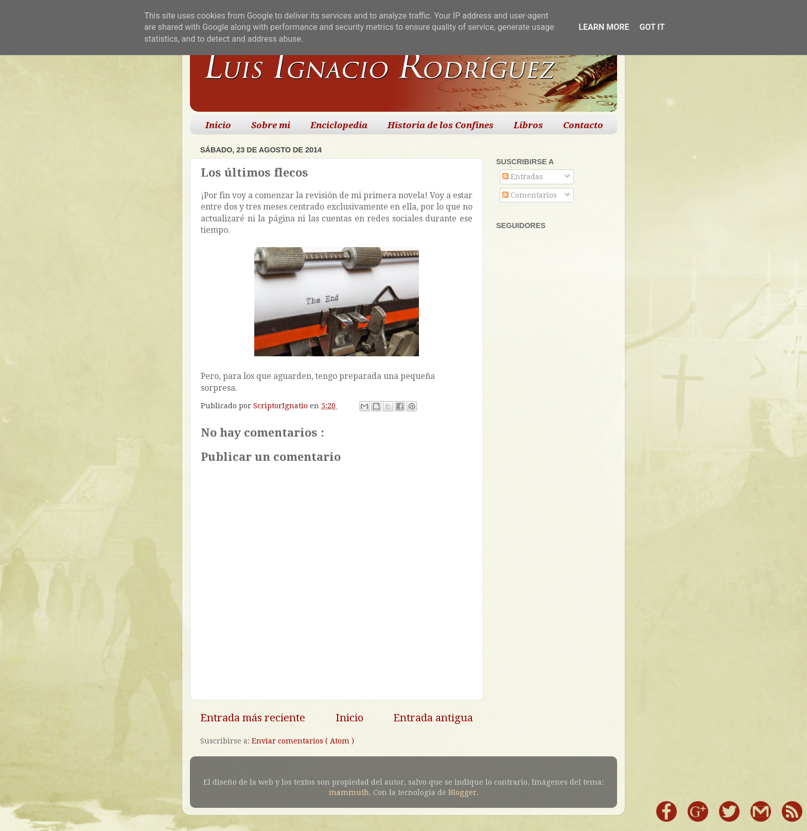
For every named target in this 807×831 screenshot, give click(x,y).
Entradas (522, 176)
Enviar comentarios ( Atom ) (303, 741)
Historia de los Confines (441, 125)
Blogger (462, 792)
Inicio (218, 125)
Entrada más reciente (252, 718)
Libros (528, 125)
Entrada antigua (433, 718)
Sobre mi (270, 125)
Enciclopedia (338, 125)
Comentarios (529, 195)
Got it (651, 27)
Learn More (603, 27)
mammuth (349, 792)
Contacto (583, 125)
